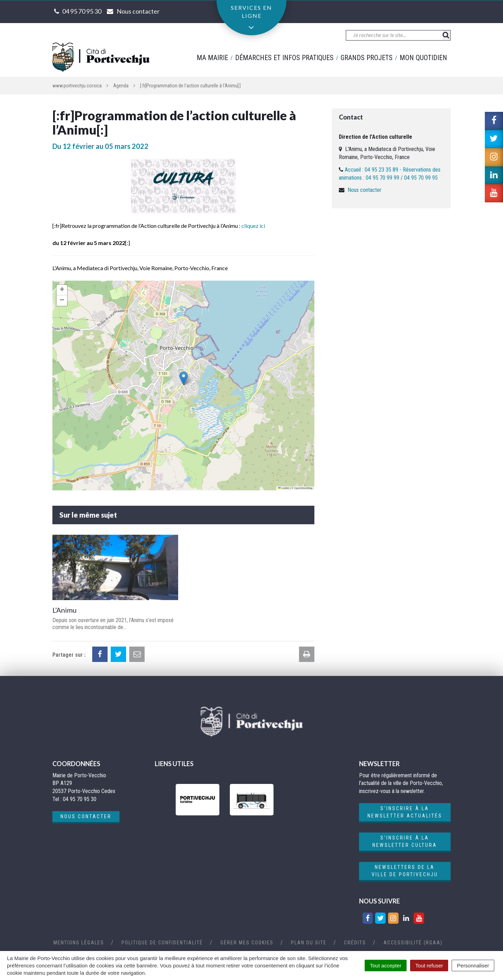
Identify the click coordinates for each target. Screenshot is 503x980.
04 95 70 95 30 (81, 11)
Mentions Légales (78, 942)
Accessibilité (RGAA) (413, 942)
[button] (183, 378)
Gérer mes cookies (247, 942)
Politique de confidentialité (162, 942)
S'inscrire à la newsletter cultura (404, 841)
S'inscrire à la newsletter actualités (404, 812)
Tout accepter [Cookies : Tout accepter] (385, 965)
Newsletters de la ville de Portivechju (405, 870)
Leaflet (283, 488)
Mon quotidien (423, 57)
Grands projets (367, 57)
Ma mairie (212, 57)
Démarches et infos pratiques (284, 57)
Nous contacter (364, 190)
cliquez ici (253, 225)
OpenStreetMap (303, 488)
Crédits (355, 942)
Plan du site (309, 942)
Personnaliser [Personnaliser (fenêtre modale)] (473, 965)
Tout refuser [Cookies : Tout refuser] (429, 965)
